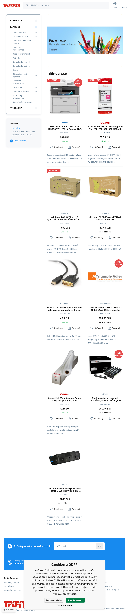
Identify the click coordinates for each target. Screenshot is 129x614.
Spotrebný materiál (21, 54)
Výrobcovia (16, 108)
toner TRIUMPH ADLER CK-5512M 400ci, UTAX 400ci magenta (105, 308)
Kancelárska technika (22, 62)
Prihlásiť (99, 546)
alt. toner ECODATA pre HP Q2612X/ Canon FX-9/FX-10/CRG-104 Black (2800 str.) (64, 218)
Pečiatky (16, 58)
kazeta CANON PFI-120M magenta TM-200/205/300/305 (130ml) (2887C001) (105, 127)
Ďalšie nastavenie (64, 605)
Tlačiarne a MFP (19, 32)
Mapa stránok (30, 610)
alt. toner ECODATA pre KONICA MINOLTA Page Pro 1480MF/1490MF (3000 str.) (105, 218)
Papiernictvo (16, 21)
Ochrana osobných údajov (100, 586)
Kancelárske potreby (22, 66)
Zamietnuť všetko (53, 600)
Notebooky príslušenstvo (18, 96)
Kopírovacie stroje (20, 36)
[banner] (11, 5)
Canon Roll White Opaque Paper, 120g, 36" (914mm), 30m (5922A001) (65, 399)
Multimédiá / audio (21, 91)
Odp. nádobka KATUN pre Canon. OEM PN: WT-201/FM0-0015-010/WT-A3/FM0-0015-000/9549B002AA (65, 489)
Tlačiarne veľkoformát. (18, 48)
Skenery (16, 70)
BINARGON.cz (119, 608)
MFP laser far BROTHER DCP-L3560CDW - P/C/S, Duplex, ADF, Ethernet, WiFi (64, 127)
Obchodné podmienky (98, 582)
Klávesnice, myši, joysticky (20, 75)
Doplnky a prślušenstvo (18, 82)
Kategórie (15, 27)
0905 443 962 (21, 563)
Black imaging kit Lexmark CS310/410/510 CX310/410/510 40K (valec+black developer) (105, 399)
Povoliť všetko (75, 600)
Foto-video (17, 87)
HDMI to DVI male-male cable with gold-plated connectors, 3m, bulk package (64, 308)
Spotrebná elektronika (22, 102)
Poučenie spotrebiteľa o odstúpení (104, 590)
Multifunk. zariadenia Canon (22, 41)
